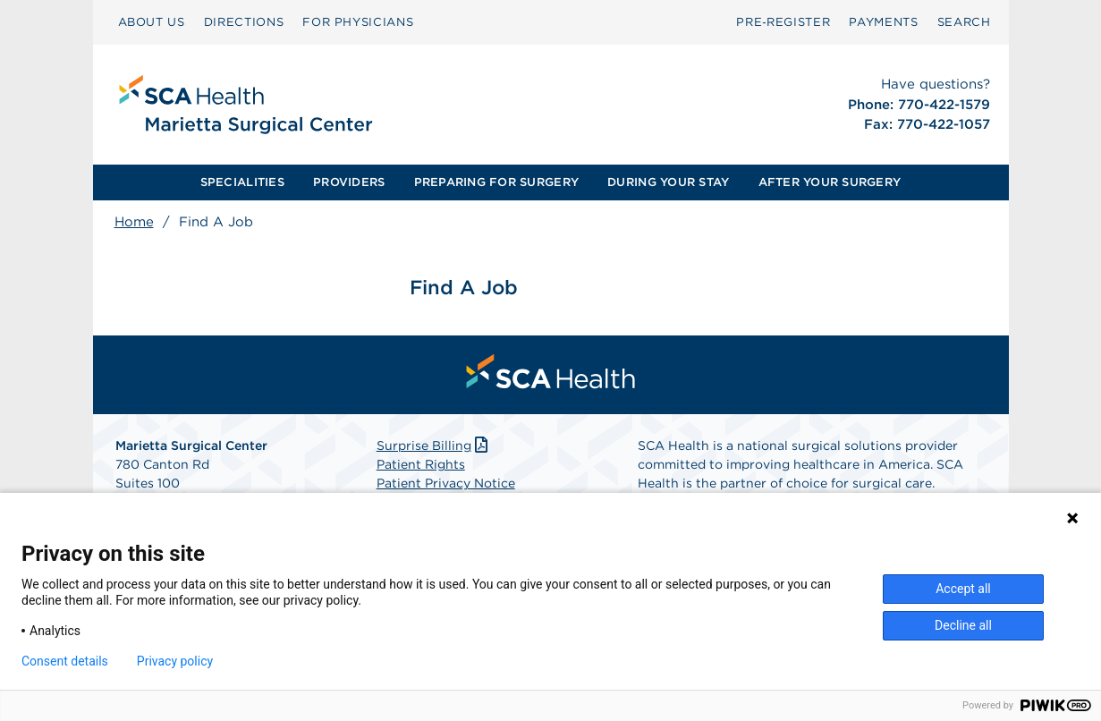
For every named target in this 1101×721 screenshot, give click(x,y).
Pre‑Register (783, 22)
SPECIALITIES (242, 182)
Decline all (963, 625)
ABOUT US (151, 22)
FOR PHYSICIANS (357, 22)
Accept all (963, 588)
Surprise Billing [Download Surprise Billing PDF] (434, 445)
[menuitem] (151, 22)
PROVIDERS (349, 182)
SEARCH (964, 22)
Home (134, 222)
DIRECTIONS (244, 22)
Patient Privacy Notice (446, 483)
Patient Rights (421, 464)
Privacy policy (175, 661)
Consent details (64, 661)
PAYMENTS (883, 22)
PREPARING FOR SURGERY (496, 182)
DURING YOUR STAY (668, 182)
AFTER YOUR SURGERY (830, 182)
